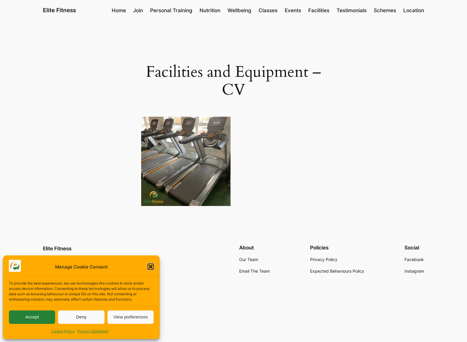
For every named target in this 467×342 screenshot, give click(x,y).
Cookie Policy (62, 331)
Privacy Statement (92, 331)
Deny (81, 316)
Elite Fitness (59, 10)
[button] (151, 267)
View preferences (130, 316)
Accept (32, 316)
